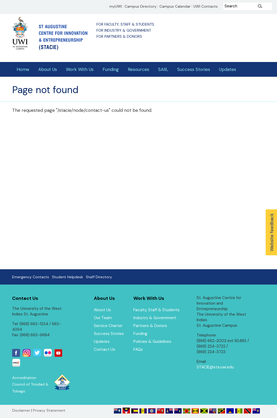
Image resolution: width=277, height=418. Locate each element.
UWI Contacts (205, 6)
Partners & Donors (150, 325)
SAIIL (163, 69)
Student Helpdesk (67, 277)
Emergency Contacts (30, 277)
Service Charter (108, 325)
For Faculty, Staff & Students (125, 24)
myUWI (115, 6)
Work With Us (80, 69)
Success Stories (193, 69)
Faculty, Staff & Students (156, 310)
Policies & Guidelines (152, 341)
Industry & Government (154, 317)
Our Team (103, 317)
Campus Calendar (175, 6)
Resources (138, 69)
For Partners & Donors (119, 36)
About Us (47, 69)
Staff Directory (99, 277)
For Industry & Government (123, 30)
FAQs (138, 349)
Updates (227, 69)
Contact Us (104, 349)
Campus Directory (141, 6)
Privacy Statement (49, 410)
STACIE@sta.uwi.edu (215, 367)
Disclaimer (21, 410)
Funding (111, 69)
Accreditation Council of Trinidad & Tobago (30, 384)
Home (23, 69)
